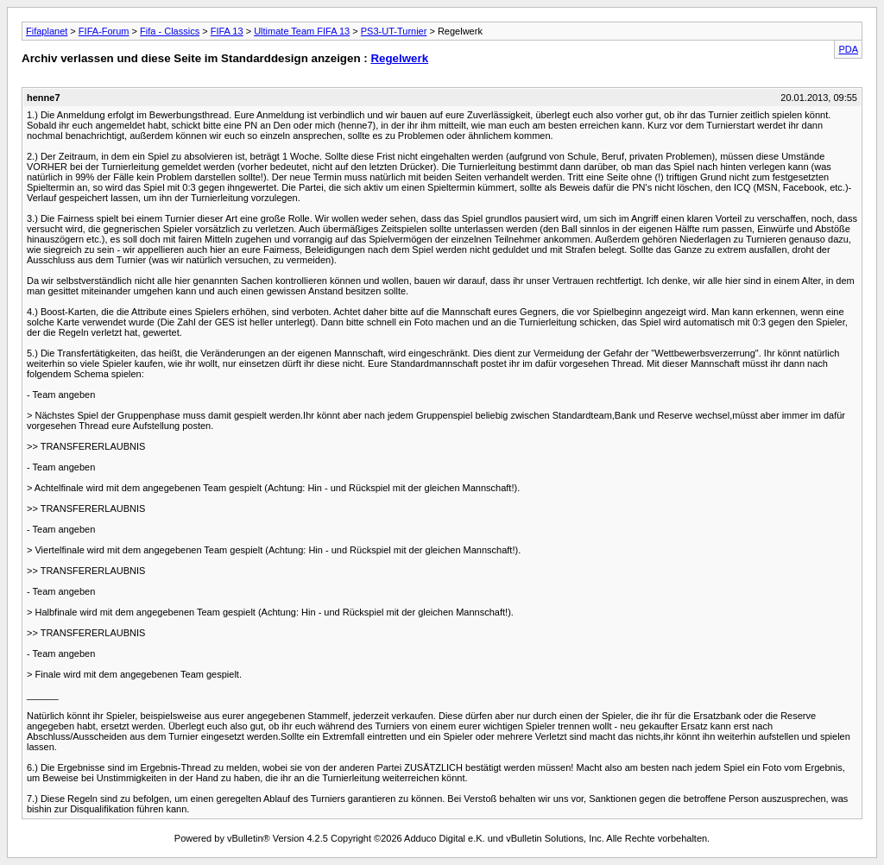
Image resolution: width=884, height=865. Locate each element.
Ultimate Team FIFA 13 (302, 31)
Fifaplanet (46, 31)
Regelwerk (399, 58)
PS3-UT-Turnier (394, 31)
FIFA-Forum (104, 31)
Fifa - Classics (169, 31)
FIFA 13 (227, 31)
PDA (848, 49)
